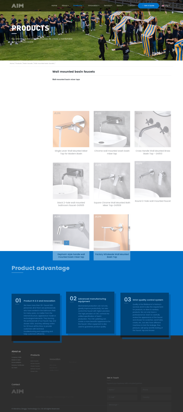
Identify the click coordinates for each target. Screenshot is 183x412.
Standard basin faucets (25, 89)
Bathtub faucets (23, 154)
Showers (19, 174)
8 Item (57, 242)
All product (20, 75)
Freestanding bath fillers (25, 167)
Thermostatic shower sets (26, 193)
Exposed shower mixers (25, 200)
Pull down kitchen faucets (26, 128)
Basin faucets (28, 63)
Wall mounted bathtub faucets (28, 161)
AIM (18, 5)
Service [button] (107, 5)
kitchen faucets (23, 115)
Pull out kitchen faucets (25, 134)
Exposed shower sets (24, 180)
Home (54, 5)
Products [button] (77, 5)
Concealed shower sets (25, 187)
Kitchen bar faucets (23, 121)
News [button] (119, 5)
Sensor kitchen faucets (25, 141)
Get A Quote (148, 5)
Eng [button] (165, 5)
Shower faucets (22, 147)
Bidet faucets (21, 108)
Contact (131, 5)
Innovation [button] (93, 5)
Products (19, 63)
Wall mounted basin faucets (44, 63)
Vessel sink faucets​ (23, 102)
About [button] (64, 5)
